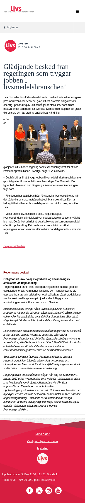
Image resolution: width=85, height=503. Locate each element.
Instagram (48, 490)
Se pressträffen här (14, 246)
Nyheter (42, 448)
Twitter (39, 490)
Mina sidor (42, 434)
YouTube (58, 490)
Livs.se (22, 43)
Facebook (29, 490)
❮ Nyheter (10, 27)
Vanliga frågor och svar (42, 441)
